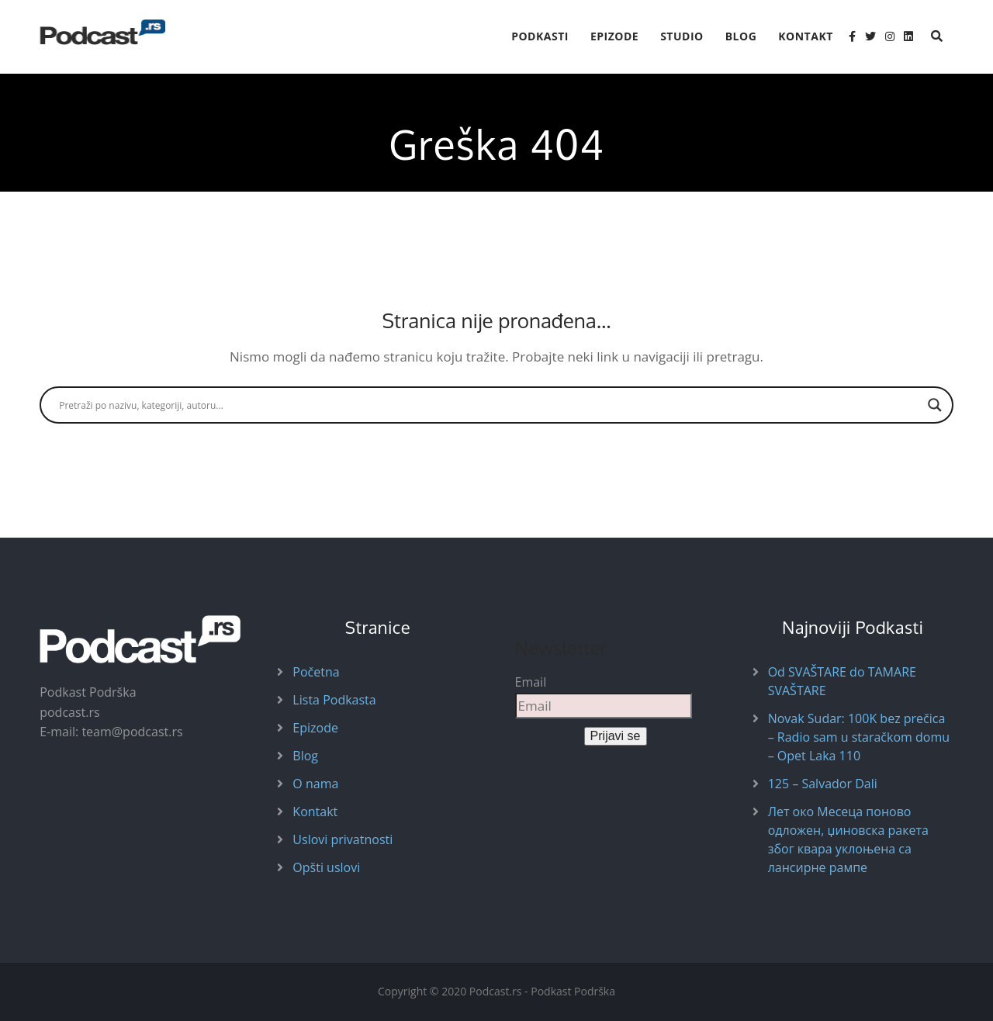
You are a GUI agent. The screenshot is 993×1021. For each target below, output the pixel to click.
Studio (682, 36)
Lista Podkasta (333, 699)
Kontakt (805, 36)
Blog (741, 36)
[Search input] (489, 405)
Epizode (614, 36)
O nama (315, 783)
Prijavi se (615, 735)
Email (531, 681)
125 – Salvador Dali (822, 783)
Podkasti (540, 36)
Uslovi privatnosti (342, 839)
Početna (315, 671)
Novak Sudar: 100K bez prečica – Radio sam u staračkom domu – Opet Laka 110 (859, 737)
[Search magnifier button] (935, 405)
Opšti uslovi (326, 867)
